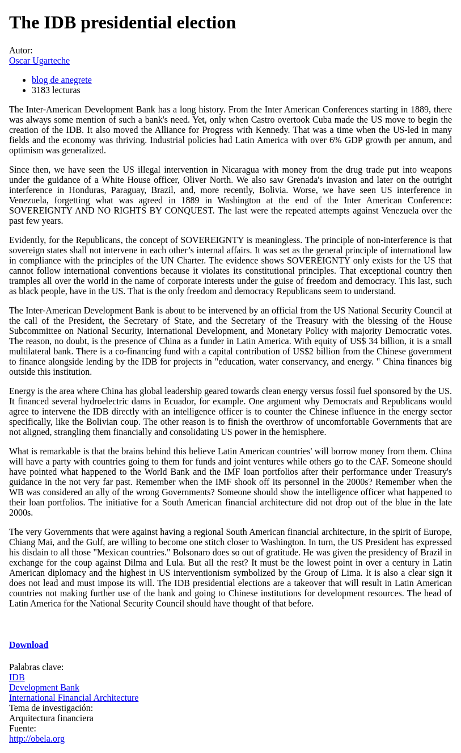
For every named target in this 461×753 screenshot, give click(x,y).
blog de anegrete (62, 80)
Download (28, 645)
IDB (17, 677)
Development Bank (44, 687)
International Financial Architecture (73, 697)
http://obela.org (37, 738)
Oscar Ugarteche (39, 60)
